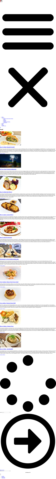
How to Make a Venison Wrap (6, 326)
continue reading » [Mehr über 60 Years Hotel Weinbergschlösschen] (2, 175)
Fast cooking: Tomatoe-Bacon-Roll (8, 303)
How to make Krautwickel (6, 237)
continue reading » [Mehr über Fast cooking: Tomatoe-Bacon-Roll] (2, 308)
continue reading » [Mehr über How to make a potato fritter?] (2, 221)
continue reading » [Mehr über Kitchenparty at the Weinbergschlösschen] (2, 265)
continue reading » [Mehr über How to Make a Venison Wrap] (2, 332)
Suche (1, 412)
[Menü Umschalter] (0, 474)
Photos (4, 119)
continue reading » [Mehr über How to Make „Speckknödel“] (2, 354)
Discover (5, 120)
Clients (3, 123)
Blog (2, 124)
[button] (28, 59)
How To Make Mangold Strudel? (7, 147)
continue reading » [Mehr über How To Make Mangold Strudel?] (2, 153)
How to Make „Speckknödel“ (6, 349)
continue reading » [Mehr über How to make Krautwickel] (2, 243)
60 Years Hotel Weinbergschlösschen (8, 169)
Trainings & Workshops (7, 121)
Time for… (3, 117)
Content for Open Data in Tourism (8, 118)
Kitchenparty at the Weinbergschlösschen (9, 259)
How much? (5, 122)
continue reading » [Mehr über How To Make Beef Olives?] (2, 198)
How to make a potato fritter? (6, 214)
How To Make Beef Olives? (6, 192)
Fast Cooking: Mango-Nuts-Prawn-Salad (9, 282)
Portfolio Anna (4, 125)
